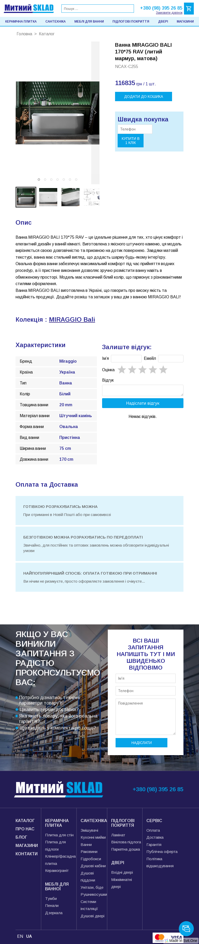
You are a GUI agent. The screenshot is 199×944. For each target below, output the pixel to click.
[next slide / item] (95, 113)
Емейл (150, 358)
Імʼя (105, 358)
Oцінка (108, 370)
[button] (39, 179)
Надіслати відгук (143, 405)
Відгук (108, 380)
